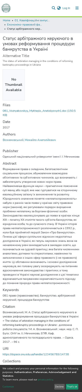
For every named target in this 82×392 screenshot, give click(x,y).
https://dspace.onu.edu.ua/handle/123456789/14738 (36, 354)
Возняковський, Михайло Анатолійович (29, 140)
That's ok (72, 386)
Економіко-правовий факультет (24, 25)
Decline (59, 386)
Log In (66, 8)
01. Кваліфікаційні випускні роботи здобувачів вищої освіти (32, 20)
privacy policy (45, 379)
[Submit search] (53, 8)
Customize (8, 386)
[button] (59, 8)
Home (6, 20)
